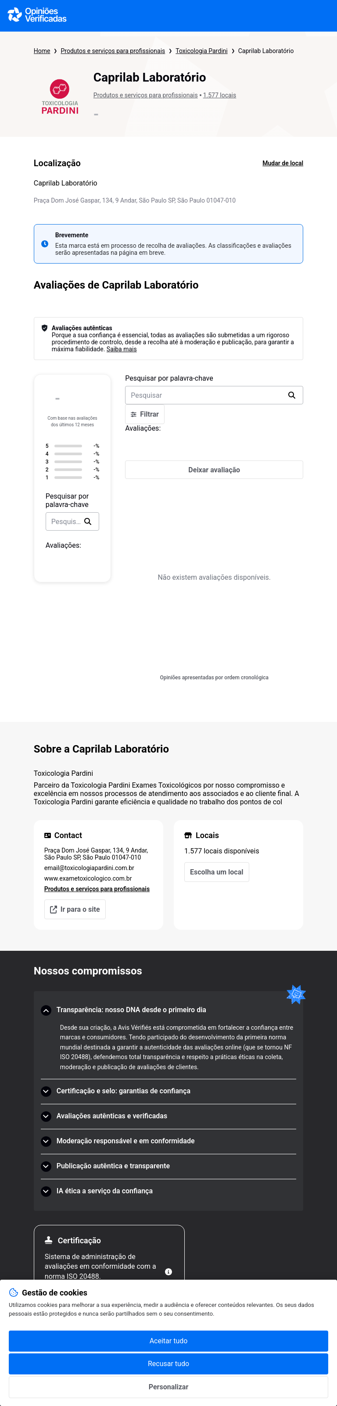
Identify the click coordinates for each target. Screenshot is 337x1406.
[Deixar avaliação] (214, 469)
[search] (87, 521)
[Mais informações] (168, 1272)
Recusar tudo (168, 1364)
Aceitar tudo (169, 1341)
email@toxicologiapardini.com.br (89, 867)
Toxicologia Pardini (201, 50)
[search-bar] (72, 521)
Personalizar (169, 1387)
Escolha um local (217, 872)
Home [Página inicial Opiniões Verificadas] (42, 50)
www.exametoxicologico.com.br (88, 878)
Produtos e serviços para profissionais (113, 50)
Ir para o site (75, 909)
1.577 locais (220, 95)
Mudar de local (282, 163)
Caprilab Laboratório (266, 50)
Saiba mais (122, 349)
